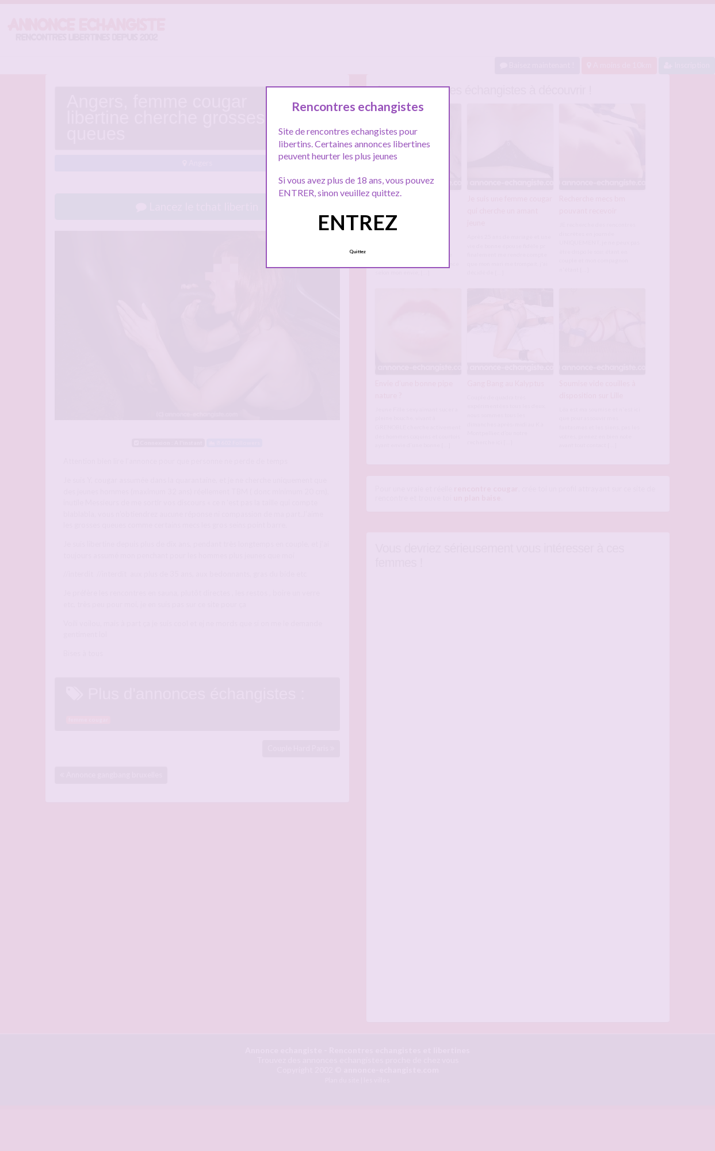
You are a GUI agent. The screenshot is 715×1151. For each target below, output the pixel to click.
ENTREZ (357, 222)
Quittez (357, 251)
